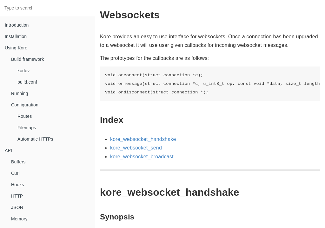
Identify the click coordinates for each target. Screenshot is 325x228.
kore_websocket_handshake (143, 139)
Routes (24, 116)
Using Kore (16, 47)
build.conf (27, 82)
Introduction (17, 25)
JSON (17, 207)
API (8, 150)
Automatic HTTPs (35, 139)
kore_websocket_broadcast (142, 156)
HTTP (17, 196)
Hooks (17, 184)
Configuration (24, 104)
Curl (15, 173)
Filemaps (26, 127)
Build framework (27, 59)
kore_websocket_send (136, 147)
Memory (19, 218)
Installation (16, 36)
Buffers (18, 161)
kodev (23, 70)
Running (19, 93)
